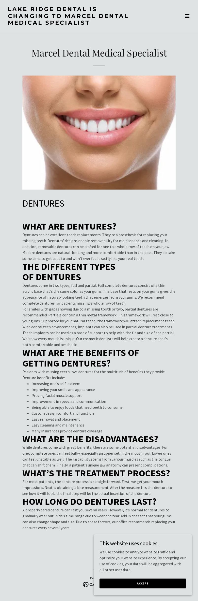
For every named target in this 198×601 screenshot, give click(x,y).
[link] (71, 23)
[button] (187, 16)
